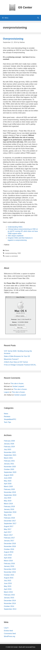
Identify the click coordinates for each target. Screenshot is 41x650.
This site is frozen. (17, 383)
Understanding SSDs (15, 227)
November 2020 (10, 467)
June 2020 (8, 478)
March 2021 (8, 458)
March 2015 (8, 592)
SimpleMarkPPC (10, 419)
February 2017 (9, 538)
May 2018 (7, 515)
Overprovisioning (13, 38)
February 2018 (9, 518)
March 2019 (8, 504)
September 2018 (10, 512)
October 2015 (9, 575)
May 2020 (7, 481)
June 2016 (8, 555)
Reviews (7, 416)
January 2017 (9, 541)
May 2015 (7, 586)
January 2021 (9, 464)
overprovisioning (11, 253)
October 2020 (9, 469)
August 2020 (8, 475)
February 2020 (9, 489)
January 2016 (9, 566)
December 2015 (10, 569)
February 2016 (9, 563)
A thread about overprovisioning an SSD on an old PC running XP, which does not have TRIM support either (23, 231)
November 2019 (10, 492)
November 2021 (10, 452)
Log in (6, 628)
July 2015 (7, 580)
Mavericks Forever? (11, 359)
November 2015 (10, 572)
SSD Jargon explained (15, 236)
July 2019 (7, 498)
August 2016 (8, 552)
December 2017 (10, 521)
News (7, 250)
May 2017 (7, 529)
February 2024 (9, 447)
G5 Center (25, 7)
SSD (19, 253)
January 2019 (9, 509)
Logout (6, 392)
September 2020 (10, 472)
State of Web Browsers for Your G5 (17, 356)
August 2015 (8, 578)
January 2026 (9, 444)
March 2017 (8, 535)
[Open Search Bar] (38, 18)
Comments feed (10, 633)
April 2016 (8, 558)
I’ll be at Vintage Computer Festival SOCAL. (20, 365)
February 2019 (9, 506)
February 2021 (9, 461)
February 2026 (9, 441)
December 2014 (10, 600)
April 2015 (8, 589)
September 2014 (10, 609)
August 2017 (8, 526)
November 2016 (10, 546)
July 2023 (7, 449)
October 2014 (9, 606)
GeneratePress (30, 647)
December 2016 (10, 543)
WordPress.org (9, 636)
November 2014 (10, 603)
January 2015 (9, 598)
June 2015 (8, 583)
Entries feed (8, 631)
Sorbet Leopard (18, 386)
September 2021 (10, 455)
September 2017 (10, 523)
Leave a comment (11, 256)
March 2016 (8, 561)
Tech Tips (7, 422)
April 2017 (8, 532)
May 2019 (7, 501)
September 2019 (10, 495)
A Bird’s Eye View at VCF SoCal (16, 362)
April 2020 (8, 484)
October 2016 (9, 549)
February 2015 (9, 595)
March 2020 (8, 486)
